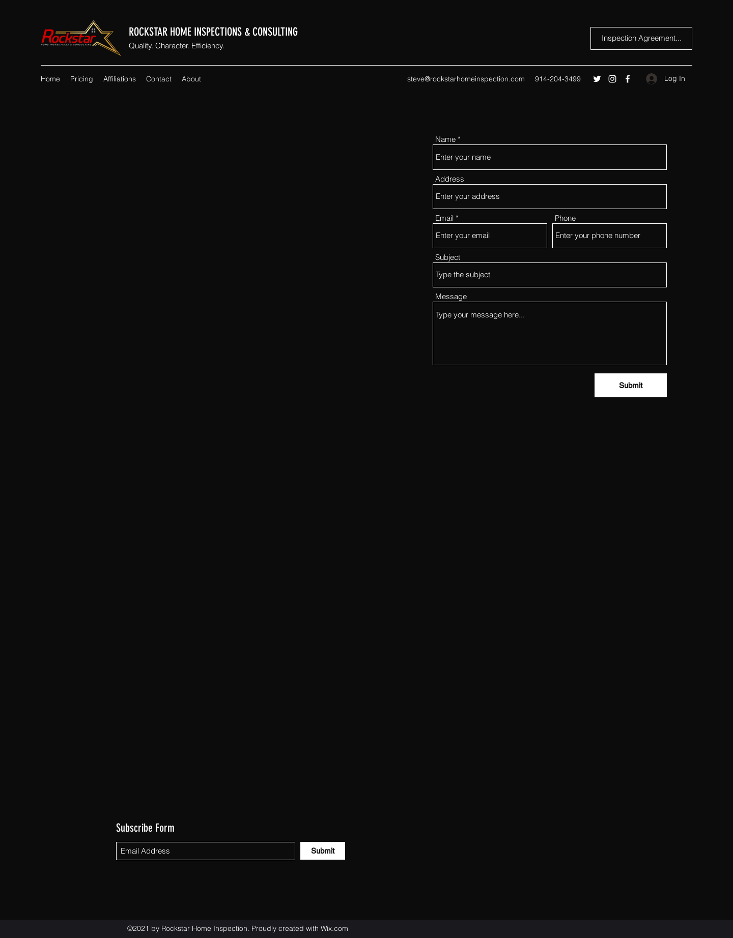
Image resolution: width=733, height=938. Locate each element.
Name (445, 139)
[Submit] (631, 385)
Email (444, 218)
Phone (565, 218)
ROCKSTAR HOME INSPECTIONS (186, 32)
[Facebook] (628, 79)
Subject (447, 257)
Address (449, 179)
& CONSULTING (271, 32)
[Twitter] (597, 79)
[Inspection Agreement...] (641, 38)
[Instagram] (612, 79)
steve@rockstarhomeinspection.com (466, 78)
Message (451, 296)
